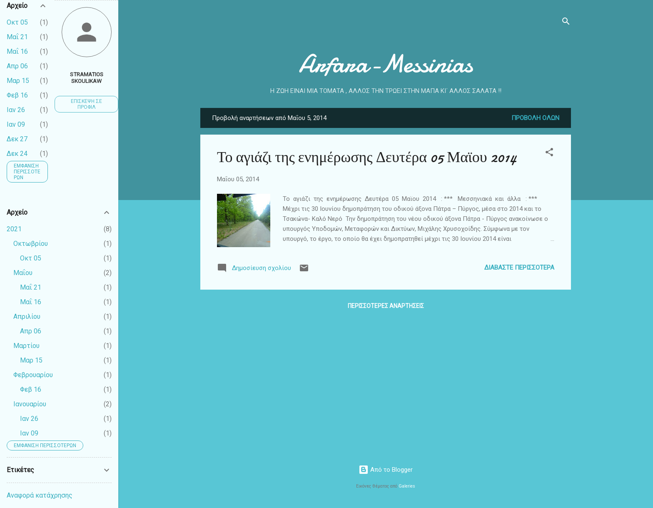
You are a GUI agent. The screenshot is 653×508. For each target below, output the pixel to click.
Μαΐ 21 (17, 37)
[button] (549, 153)
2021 (14, 229)
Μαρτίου (26, 346)
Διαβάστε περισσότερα (519, 267)
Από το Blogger (386, 469)
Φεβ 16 (17, 95)
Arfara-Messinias (386, 64)
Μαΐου (22, 273)
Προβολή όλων (535, 118)
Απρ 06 (17, 66)
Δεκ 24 (17, 154)
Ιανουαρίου (29, 404)
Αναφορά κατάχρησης (39, 495)
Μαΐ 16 (17, 51)
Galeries (407, 486)
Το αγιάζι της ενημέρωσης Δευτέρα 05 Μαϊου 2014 (367, 157)
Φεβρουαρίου (33, 375)
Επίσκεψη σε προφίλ (86, 104)
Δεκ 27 (17, 139)
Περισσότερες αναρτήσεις (386, 306)
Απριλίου (26, 316)
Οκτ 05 (17, 22)
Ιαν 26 (16, 110)
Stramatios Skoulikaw (86, 77)
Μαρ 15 (18, 81)
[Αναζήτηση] (566, 22)
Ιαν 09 (16, 124)
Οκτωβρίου (30, 244)
